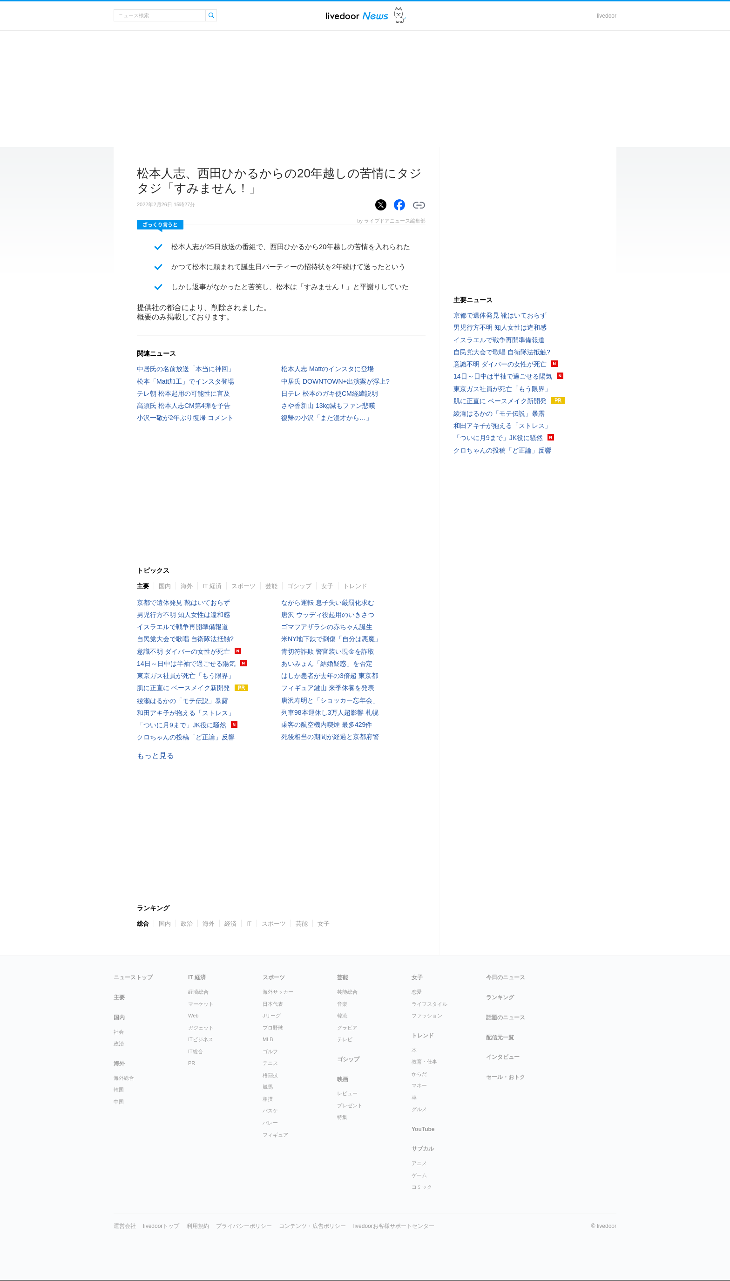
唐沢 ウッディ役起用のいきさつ (327, 614)
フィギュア (275, 1135)
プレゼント (350, 1105)
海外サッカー (278, 992)
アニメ (419, 1163)
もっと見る (155, 755)
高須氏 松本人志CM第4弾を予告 (183, 405)
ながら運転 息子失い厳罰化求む (327, 602)
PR (191, 1063)
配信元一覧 (500, 1037)
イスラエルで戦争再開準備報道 (182, 626)
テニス (270, 1063)
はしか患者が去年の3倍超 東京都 (329, 675)
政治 (187, 923)
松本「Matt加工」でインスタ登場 (185, 381)
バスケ (270, 1110)
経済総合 (198, 992)
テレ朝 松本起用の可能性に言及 (183, 393)
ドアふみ (400, 15)
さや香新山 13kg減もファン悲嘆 (328, 405)
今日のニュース (505, 977)
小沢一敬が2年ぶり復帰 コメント (185, 417)
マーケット (201, 1004)
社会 (119, 1032)
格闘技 (270, 1075)
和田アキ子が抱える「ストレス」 (186, 713)
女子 (327, 586)
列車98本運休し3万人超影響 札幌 (330, 712)
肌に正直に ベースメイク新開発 (183, 687)
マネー (419, 1085)
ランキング (500, 997)
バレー (270, 1122)
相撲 (268, 1099)
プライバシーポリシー (244, 1226)
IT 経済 (212, 586)
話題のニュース (505, 1017)
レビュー (347, 1093)
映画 (342, 1079)
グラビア (347, 1027)
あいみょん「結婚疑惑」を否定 (326, 663)
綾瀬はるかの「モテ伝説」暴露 (182, 701)
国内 (165, 586)
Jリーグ (272, 1015)
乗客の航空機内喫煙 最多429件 (326, 724)
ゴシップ (299, 586)
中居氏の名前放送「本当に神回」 (186, 369)
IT (249, 923)
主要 (143, 586)
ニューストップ (133, 977)
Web (193, 1015)
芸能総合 (347, 992)
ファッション (427, 1015)
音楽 (342, 1004)
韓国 (119, 1089)
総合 (143, 923)
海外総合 (124, 1078)
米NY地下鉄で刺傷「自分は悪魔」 (331, 639)
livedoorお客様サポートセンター (393, 1226)
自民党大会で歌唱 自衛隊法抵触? (185, 639)
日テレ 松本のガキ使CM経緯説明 (329, 393)
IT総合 (195, 1051)
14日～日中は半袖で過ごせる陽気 (186, 663)
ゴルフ (270, 1051)
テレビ (344, 1039)
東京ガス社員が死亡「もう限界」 (186, 675)
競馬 (268, 1087)
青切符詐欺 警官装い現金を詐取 (327, 651)
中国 (119, 1102)
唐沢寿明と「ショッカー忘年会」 (330, 700)
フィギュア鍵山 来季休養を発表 (327, 687)
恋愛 (417, 992)
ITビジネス (200, 1039)
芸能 (271, 586)
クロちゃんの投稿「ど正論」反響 (186, 737)
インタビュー (503, 1057)
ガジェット (201, 1027)
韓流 (342, 1015)
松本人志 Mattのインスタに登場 (327, 369)
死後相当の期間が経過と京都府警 (330, 736)
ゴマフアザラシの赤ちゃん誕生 (326, 626)
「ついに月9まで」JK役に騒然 (181, 725)
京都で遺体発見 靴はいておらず (183, 602)
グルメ (419, 1109)
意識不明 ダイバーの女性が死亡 (183, 651)
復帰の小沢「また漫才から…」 (326, 417)
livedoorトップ (161, 1226)
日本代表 (273, 1004)
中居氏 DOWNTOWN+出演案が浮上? (335, 381)
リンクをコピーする (419, 205)
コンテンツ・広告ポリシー (312, 1226)
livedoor (606, 16)
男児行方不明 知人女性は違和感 (183, 614)
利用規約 (198, 1226)
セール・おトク (505, 1077)
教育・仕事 (424, 1061)
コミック (422, 1187)
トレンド (355, 586)
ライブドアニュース (357, 15)
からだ (419, 1074)
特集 (342, 1117)
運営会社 (125, 1226)
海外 (187, 586)
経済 (230, 923)
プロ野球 (273, 1027)
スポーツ (243, 586)
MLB (268, 1039)
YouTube (423, 1129)
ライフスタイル (429, 1004)
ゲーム (419, 1175)
